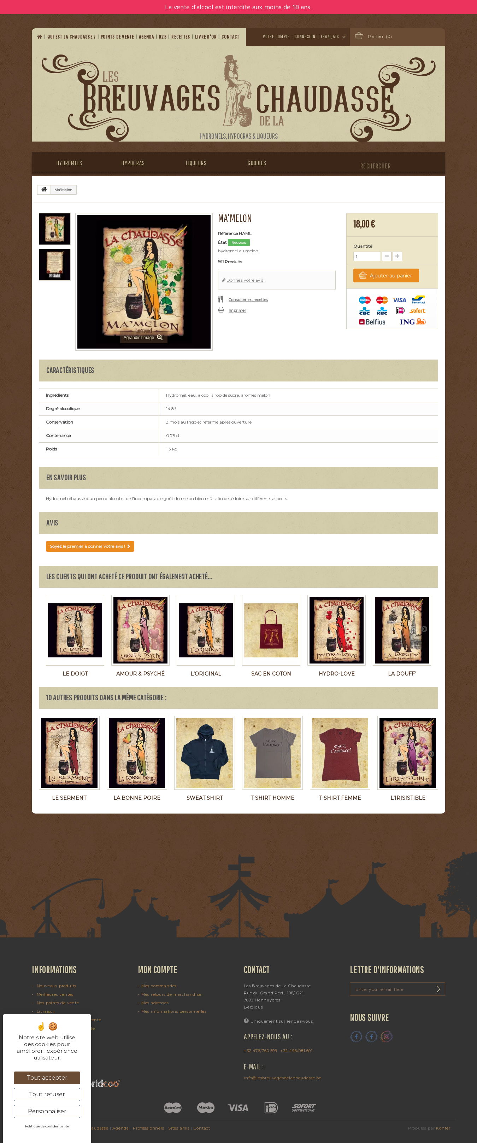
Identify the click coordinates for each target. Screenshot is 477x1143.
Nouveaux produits (55, 985)
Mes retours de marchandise (171, 994)
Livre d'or (206, 37)
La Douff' (402, 674)
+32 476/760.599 (260, 1050)
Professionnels (148, 1128)
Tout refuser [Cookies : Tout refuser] (47, 1094)
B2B (163, 37)
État (222, 242)
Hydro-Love (337, 674)
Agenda (147, 37)
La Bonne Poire (136, 798)
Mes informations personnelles (174, 1011)
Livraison (45, 1011)
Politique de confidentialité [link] (47, 1126)
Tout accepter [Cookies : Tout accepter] (47, 1077)
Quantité (362, 246)
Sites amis (179, 1128)
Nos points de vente (57, 1002)
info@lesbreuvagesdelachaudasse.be (282, 1077)
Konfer (443, 1128)
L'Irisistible (407, 798)
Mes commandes (159, 985)
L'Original (205, 674)
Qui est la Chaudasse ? (72, 37)
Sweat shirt (205, 798)
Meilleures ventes (54, 994)
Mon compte (157, 969)
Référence (228, 233)
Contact (231, 37)
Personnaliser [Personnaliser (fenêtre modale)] (47, 1111)
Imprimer (237, 310)
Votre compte (276, 36)
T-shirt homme (272, 798)
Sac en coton (271, 674)
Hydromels (69, 163)
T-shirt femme (340, 798)
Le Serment (69, 798)
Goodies (257, 163)
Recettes (181, 37)
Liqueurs (196, 163)
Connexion (305, 36)
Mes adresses (155, 1002)
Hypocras (133, 163)
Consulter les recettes (248, 299)
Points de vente (118, 37)
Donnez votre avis (244, 280)
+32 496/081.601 (296, 1050)
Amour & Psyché (140, 674)
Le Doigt (75, 674)
